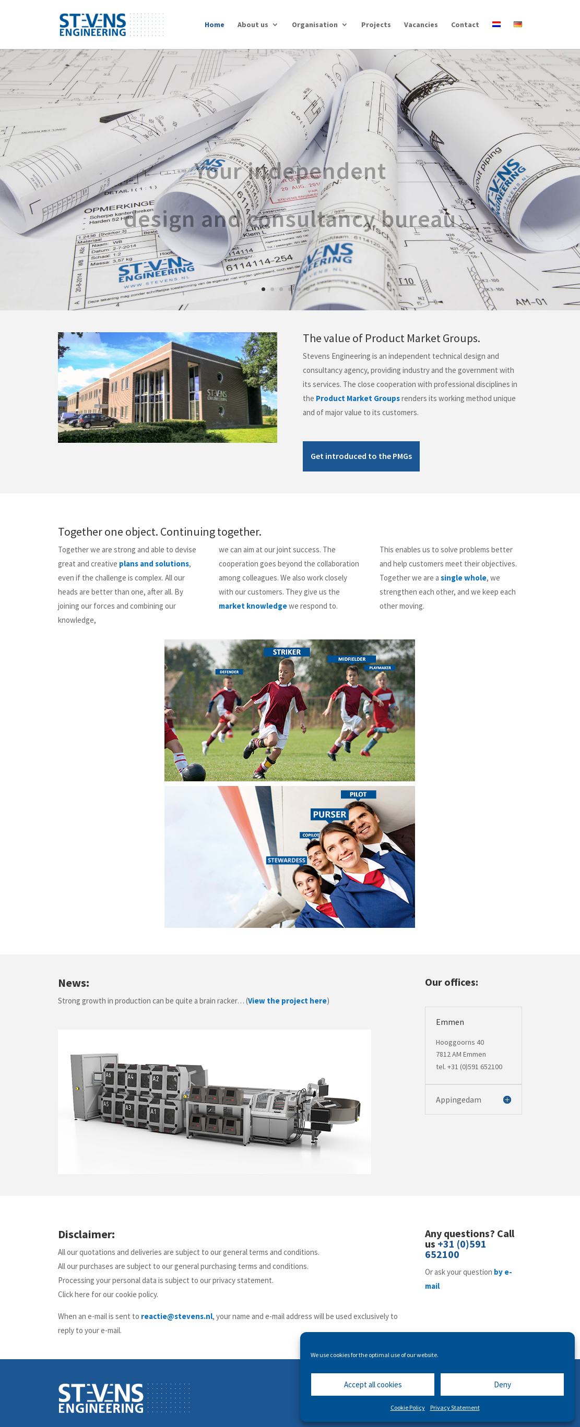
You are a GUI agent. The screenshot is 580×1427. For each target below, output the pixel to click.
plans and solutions (154, 564)
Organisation (315, 25)
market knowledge (253, 606)
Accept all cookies (373, 1384)
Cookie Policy (407, 1407)
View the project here (287, 1001)
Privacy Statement (455, 1407)
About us (253, 25)
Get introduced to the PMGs (361, 456)
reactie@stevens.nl (176, 1316)
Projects (376, 25)
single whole (464, 578)
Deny (502, 1384)
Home (214, 25)
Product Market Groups (358, 398)
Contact (465, 25)
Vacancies (421, 25)
